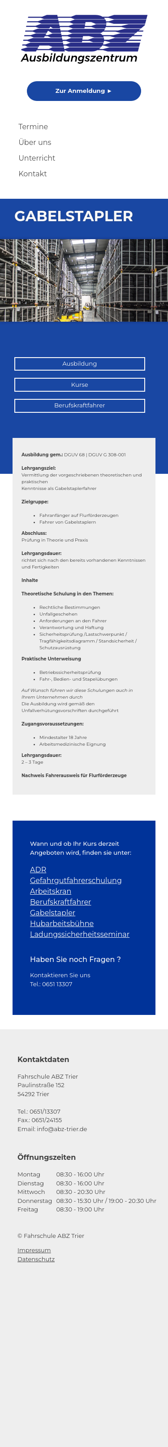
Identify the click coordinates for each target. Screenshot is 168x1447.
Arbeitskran (50, 891)
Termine (33, 126)
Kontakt (32, 174)
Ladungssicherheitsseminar (79, 934)
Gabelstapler (52, 913)
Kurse (79, 384)
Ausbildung (79, 363)
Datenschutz (36, 1259)
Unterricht (36, 158)
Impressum (34, 1250)
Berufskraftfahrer (79, 405)
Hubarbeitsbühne (62, 923)
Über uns (34, 142)
